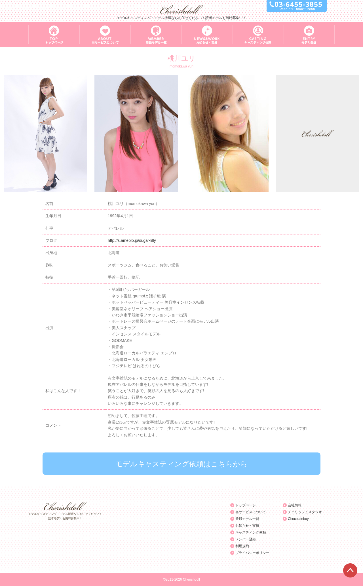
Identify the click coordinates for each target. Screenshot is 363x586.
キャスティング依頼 (250, 532)
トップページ (245, 505)
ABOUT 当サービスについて (104, 34)
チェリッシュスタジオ (305, 512)
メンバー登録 (245, 539)
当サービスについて (250, 512)
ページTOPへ (350, 570)
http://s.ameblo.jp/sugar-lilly (132, 240)
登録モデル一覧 (247, 519)
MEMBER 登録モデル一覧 (156, 34)
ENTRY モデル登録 (309, 34)
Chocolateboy (298, 519)
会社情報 (294, 505)
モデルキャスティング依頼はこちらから (181, 464)
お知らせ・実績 (247, 526)
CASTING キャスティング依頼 (258, 34)
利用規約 (242, 546)
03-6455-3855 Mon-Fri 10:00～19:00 (297, 6)
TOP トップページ (53, 34)
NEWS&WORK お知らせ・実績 (207, 34)
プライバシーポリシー (252, 553)
